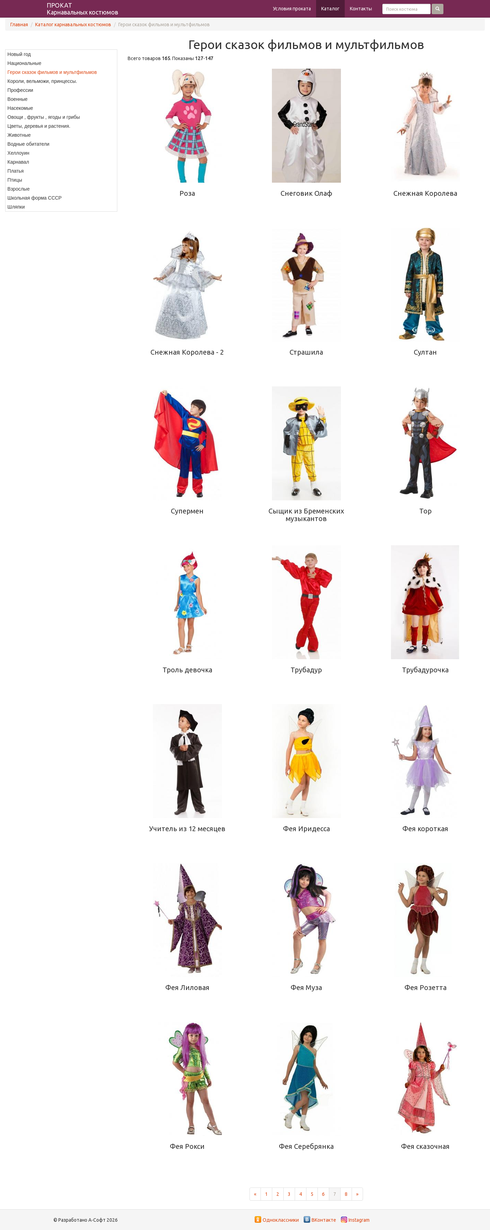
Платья (16, 171)
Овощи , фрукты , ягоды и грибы (44, 117)
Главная (19, 24)
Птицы (15, 180)
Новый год (19, 54)
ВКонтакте (324, 1220)
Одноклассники (281, 1220)
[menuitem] (61, 54)
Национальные (24, 63)
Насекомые (20, 108)
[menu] (61, 130)
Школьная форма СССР (35, 198)
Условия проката (292, 8)
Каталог (330, 8)
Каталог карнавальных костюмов (73, 24)
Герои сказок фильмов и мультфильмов (52, 72)
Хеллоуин (18, 153)
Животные (19, 135)
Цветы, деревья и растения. (39, 126)
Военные (18, 99)
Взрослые (19, 189)
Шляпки (16, 207)
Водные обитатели (28, 144)
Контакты (361, 8)
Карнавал (18, 162)
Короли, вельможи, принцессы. (42, 81)
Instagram (359, 1220)
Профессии (20, 90)
